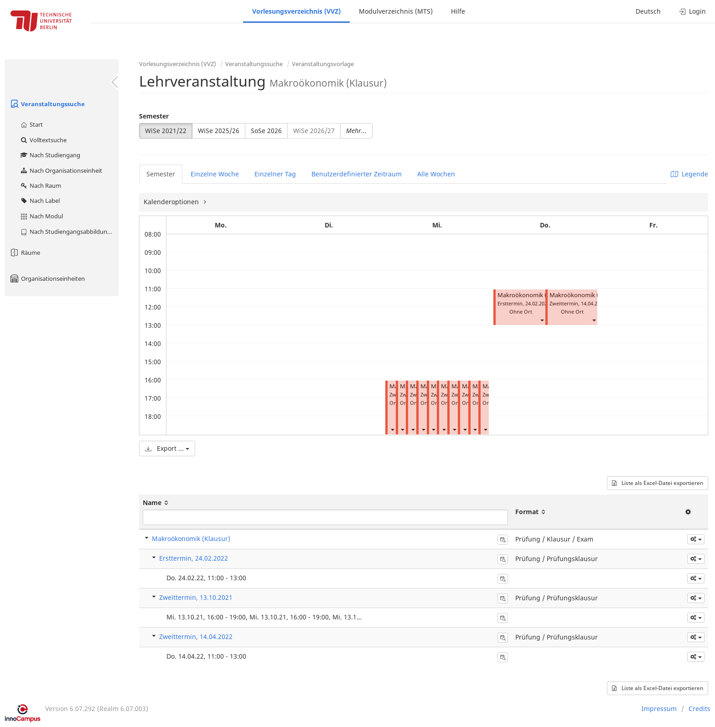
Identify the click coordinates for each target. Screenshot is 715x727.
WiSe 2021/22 (166, 130)
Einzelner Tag (275, 174)
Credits (699, 708)
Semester (154, 116)
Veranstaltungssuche (47, 104)
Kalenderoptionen (172, 201)
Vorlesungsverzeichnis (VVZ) (296, 11)
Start (31, 124)
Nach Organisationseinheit (61, 170)
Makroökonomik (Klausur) (533, 295)
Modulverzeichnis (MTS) (396, 11)
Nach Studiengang (50, 155)
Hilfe (458, 11)
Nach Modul (41, 216)
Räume (24, 252)
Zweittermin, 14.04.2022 (196, 636)
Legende (689, 174)
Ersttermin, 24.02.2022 (193, 558)
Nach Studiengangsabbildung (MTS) (69, 231)
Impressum (659, 708)
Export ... (167, 448)
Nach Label (40, 200)
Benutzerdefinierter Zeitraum (356, 174)
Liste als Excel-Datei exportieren (657, 483)
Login (692, 11)
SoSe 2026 (266, 130)
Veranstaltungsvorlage (323, 64)
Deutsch (648, 11)
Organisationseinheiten (47, 278)
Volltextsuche (43, 140)
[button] (392, 429)
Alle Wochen (436, 174)
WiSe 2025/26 (218, 130)
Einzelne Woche (215, 174)
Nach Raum (40, 185)
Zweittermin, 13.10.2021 (196, 597)
